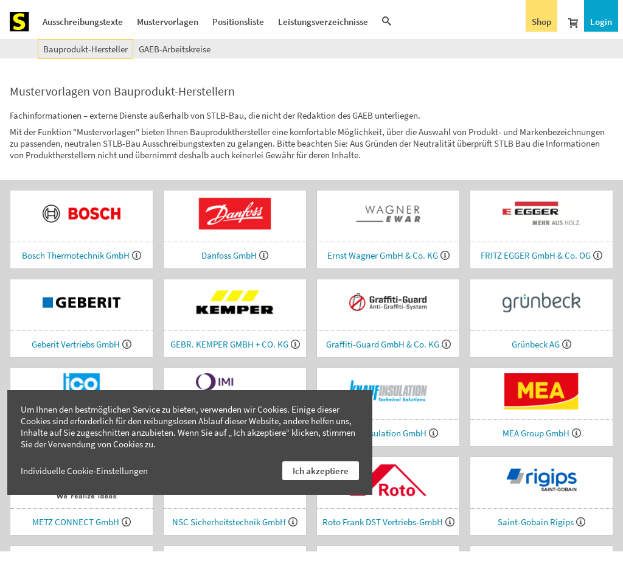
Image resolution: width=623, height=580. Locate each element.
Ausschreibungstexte (83, 21)
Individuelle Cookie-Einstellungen (84, 471)
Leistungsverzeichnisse (323, 21)
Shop (541, 21)
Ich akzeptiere (321, 471)
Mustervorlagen (167, 21)
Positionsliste (238, 21)
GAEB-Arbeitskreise (175, 49)
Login (601, 21)
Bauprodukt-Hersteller (85, 49)
